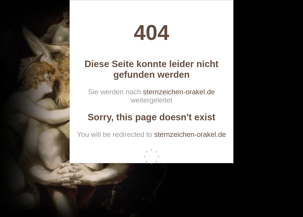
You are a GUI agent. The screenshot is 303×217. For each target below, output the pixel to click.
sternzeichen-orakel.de (179, 92)
